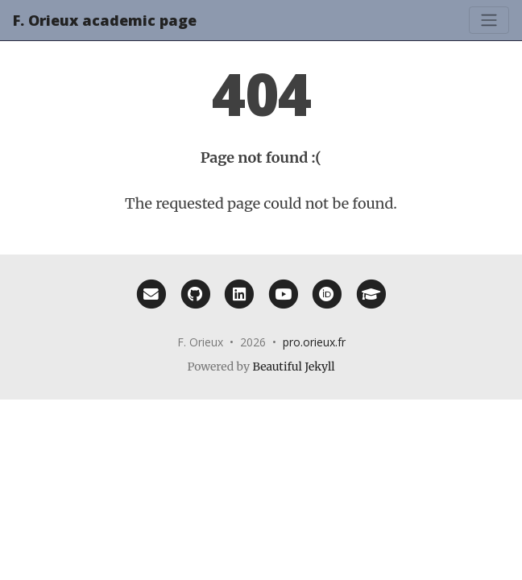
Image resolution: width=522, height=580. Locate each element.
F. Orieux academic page (105, 20)
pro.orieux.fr (314, 342)
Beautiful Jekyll (293, 366)
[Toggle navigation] (489, 20)
